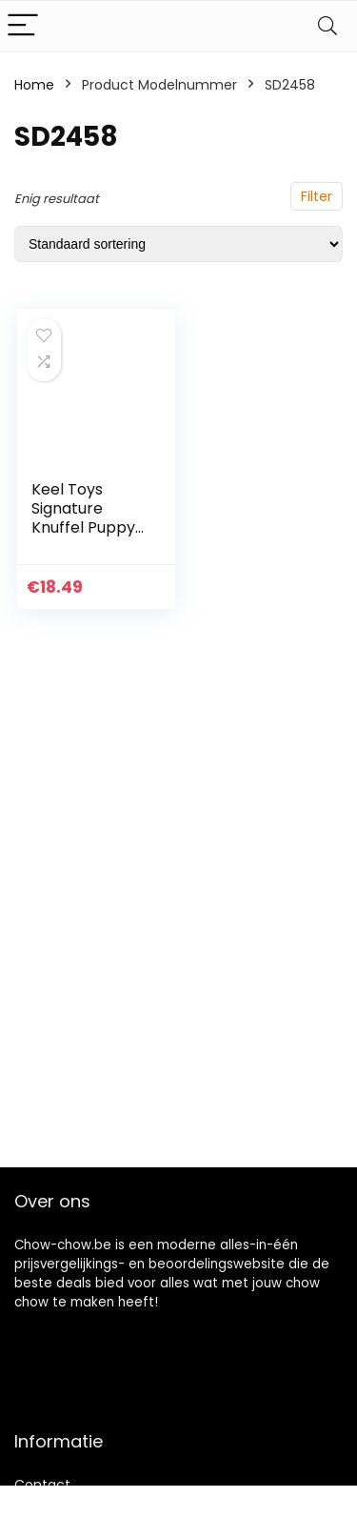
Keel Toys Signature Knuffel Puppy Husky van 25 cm (83, 527)
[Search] (327, 26)
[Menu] (23, 26)
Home (34, 84)
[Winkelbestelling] (178, 244)
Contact (42, 1484)
